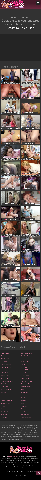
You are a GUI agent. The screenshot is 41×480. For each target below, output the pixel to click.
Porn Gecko (4, 417)
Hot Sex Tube (25, 361)
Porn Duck (4, 414)
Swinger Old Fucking (27, 395)
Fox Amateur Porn (6, 367)
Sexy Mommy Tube (26, 381)
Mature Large (5, 375)
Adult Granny (5, 353)
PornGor (23, 398)
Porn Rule (24, 400)
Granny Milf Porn (6, 395)
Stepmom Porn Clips (7, 400)
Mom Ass (23, 389)
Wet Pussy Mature (26, 384)
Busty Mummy (5, 409)
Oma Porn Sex (25, 356)
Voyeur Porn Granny (7, 398)
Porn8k (3, 406)
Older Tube (4, 356)
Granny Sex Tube (6, 364)
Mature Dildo (24, 370)
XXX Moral (4, 361)
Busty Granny (5, 384)
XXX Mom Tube (5, 358)
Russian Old (24, 392)
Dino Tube (24, 367)
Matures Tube (5, 372)
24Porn (23, 364)
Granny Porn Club (26, 417)
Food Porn (24, 403)
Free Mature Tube (26, 411)
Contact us (17, 475)
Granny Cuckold (25, 409)
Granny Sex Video (6, 389)
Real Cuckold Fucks (26, 353)
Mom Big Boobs (25, 386)
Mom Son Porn (5, 392)
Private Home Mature (7, 381)
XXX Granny (24, 372)
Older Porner (24, 358)
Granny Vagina (25, 378)
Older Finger (4, 386)
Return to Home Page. (20, 28)
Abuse (25, 475)
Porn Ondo (24, 406)
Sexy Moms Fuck (6, 403)
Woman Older (25, 375)
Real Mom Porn (5, 411)
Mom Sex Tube (5, 378)
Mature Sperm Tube (7, 370)
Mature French (25, 414)
